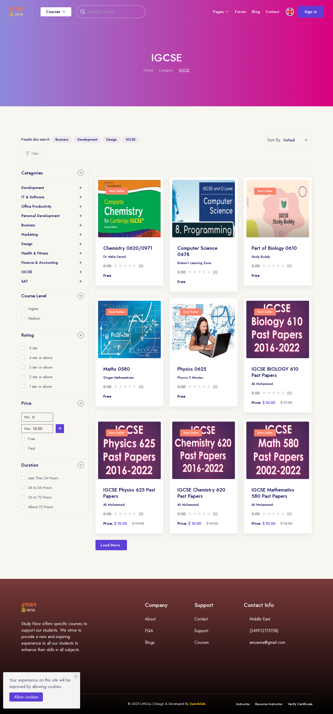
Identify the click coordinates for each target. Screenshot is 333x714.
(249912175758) (264, 631)
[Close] (76, 676)
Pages (214, 13)
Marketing (29, 234)
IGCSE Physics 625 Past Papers (129, 493)
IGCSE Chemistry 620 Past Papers (201, 493)
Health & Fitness (34, 253)
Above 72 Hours (40, 506)
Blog (252, 13)
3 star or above (40, 367)
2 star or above (40, 376)
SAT (24, 281)
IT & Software (32, 197)
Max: (27, 428)
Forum (236, 13)
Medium (34, 318)
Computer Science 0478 (197, 251)
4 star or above (40, 357)
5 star (33, 348)
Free (31, 438)
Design (111, 139)
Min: (27, 417)
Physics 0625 (191, 368)
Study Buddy (261, 256)
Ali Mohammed (262, 384)
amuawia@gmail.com (267, 642)
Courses (57, 13)
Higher (33, 308)
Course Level (33, 296)
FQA (149, 631)
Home (148, 70)
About (150, 619)
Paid (31, 448)
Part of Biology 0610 (274, 248)
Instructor (242, 704)
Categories (32, 173)
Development (87, 139)
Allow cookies (26, 697)
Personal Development (40, 215)
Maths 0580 (116, 368)
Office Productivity (36, 206)
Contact (268, 13)
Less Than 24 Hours (43, 478)
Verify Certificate (299, 704)
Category (166, 70)
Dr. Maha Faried (114, 256)
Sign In (306, 13)
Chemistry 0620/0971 (127, 248)
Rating (27, 335)
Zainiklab (198, 703)
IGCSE (131, 139)
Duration (29, 465)
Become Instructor (268, 704)
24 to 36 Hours (40, 487)
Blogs (150, 642)
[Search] (118, 13)
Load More (110, 545)
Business (61, 139)
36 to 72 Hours (40, 497)
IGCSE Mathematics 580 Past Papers (273, 493)
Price (26, 403)
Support (201, 631)
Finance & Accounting (39, 262)
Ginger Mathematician (118, 377)
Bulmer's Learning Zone (194, 263)
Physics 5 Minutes (190, 377)
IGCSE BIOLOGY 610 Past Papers (275, 372)
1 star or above (40, 386)
